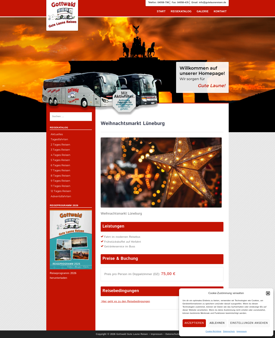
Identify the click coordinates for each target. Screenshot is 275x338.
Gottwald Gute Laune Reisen (132, 334)
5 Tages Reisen (60, 160)
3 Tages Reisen (60, 149)
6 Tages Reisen (60, 165)
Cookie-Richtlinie (213, 331)
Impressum (242, 331)
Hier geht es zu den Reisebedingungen (125, 301)
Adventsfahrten (61, 196)
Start (161, 11)
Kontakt (220, 11)
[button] (268, 293)
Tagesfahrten (59, 139)
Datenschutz (229, 331)
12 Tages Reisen (61, 191)
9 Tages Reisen (60, 180)
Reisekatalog (181, 11)
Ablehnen (217, 323)
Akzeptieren (194, 323)
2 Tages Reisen (60, 144)
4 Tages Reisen (60, 155)
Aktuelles (57, 134)
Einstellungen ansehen (249, 323)
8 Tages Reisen (60, 175)
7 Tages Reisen (60, 170)
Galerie (203, 11)
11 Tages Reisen (60, 186)
